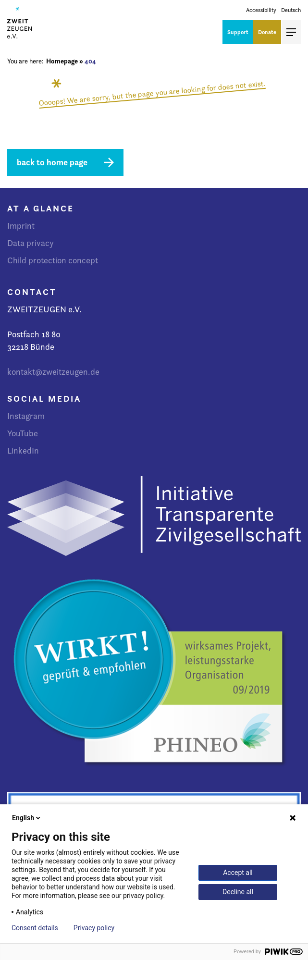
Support (237, 32)
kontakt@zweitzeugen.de (53, 372)
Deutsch (291, 10)
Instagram (26, 416)
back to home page (52, 162)
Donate (267, 32)
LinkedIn (23, 450)
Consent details (35, 928)
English (27, 818)
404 (90, 61)
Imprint (21, 226)
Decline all (237, 892)
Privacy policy (94, 928)
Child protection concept (52, 260)
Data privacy (30, 243)
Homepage (62, 61)
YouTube (22, 433)
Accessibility (261, 10)
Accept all (238, 872)
